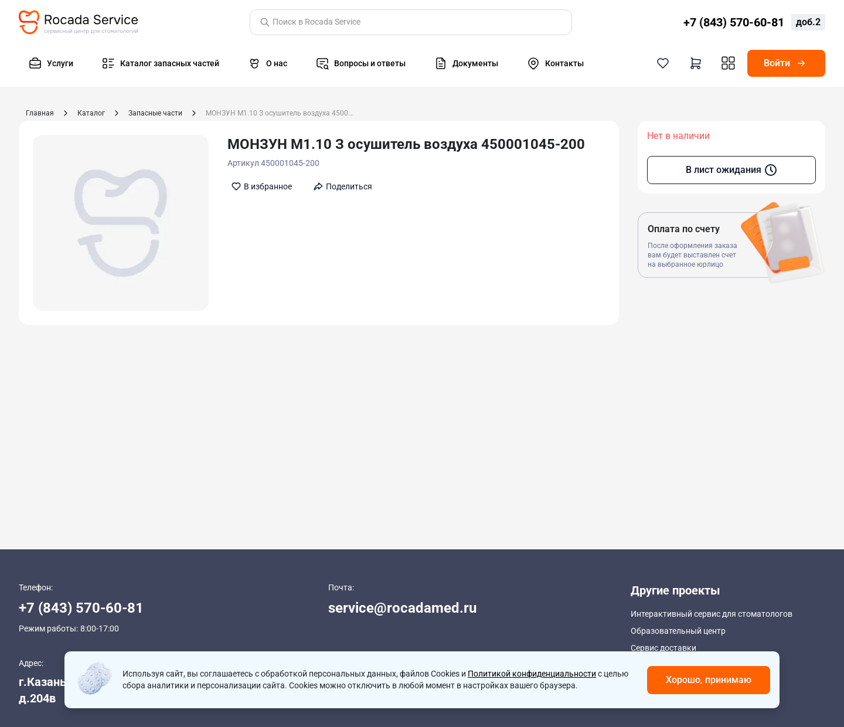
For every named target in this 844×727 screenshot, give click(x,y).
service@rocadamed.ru (402, 608)
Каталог (91, 113)
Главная (40, 113)
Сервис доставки (663, 646)
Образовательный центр (678, 630)
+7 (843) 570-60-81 (81, 608)
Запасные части (155, 113)
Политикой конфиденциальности (532, 673)
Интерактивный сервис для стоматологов (711, 614)
